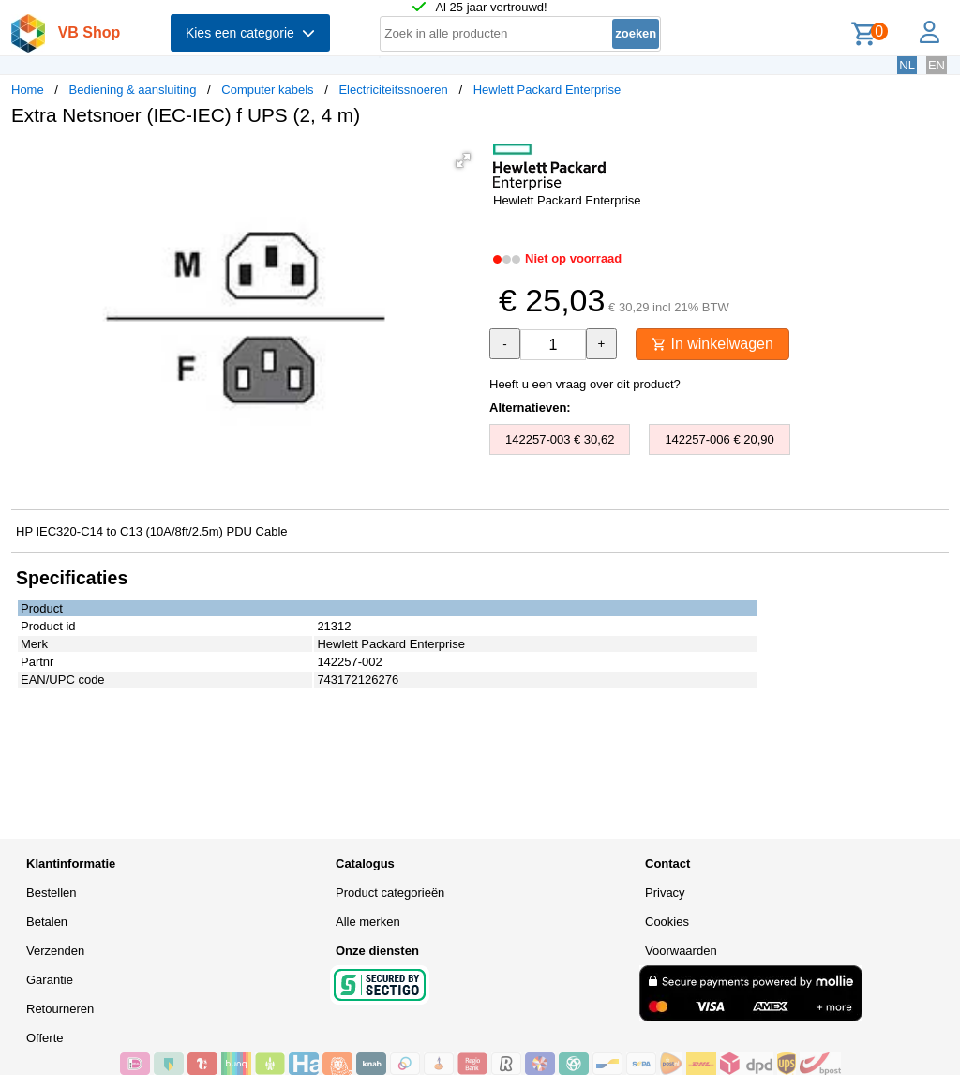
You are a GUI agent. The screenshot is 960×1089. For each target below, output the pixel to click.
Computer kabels (267, 90)
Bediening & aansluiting (133, 90)
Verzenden (55, 951)
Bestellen (51, 892)
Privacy (665, 892)
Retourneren (60, 1009)
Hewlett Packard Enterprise (547, 90)
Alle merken (368, 922)
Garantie (49, 980)
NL (907, 65)
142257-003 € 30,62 (559, 439)
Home (27, 90)
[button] (463, 160)
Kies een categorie (250, 32)
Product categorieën (390, 892)
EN (936, 65)
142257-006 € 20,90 (719, 439)
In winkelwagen (712, 344)
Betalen (47, 922)
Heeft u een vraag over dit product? (585, 384)
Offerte (45, 1038)
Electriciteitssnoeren (392, 90)
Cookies (667, 922)
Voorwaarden (681, 951)
